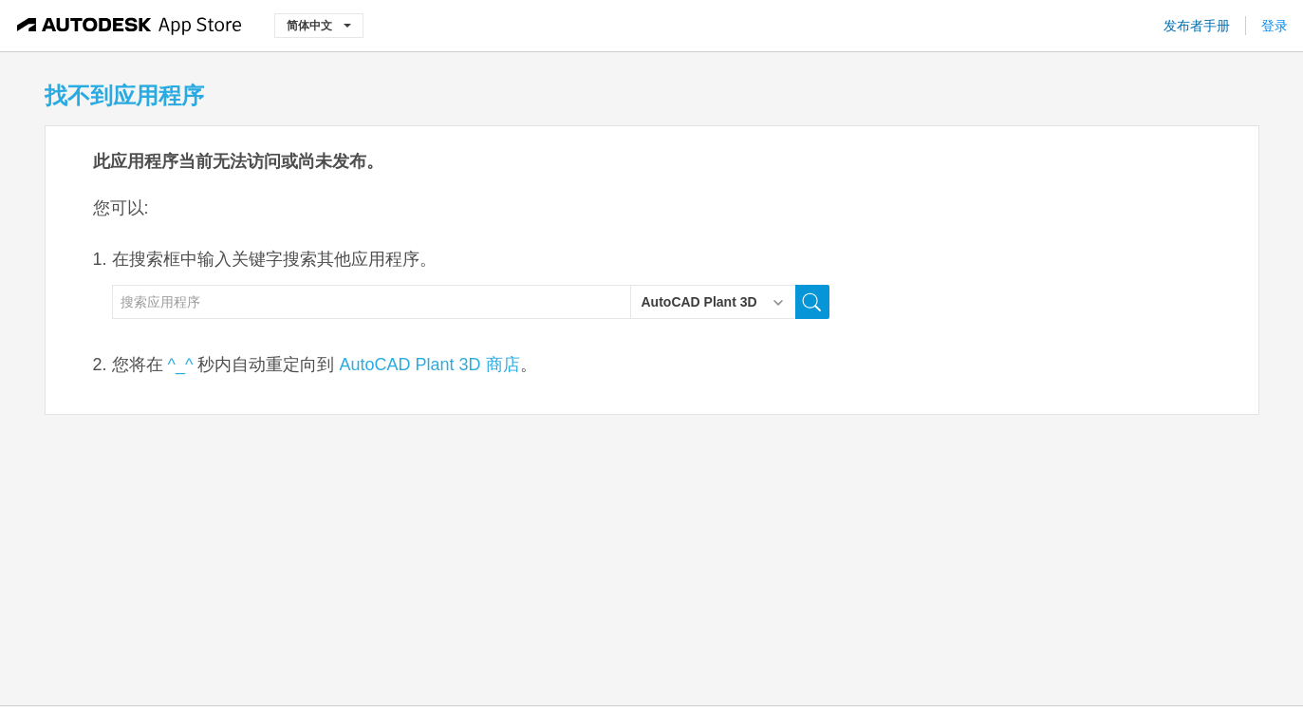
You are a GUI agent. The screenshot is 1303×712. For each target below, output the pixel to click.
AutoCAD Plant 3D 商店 (429, 364)
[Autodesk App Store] (129, 25)
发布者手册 (1196, 25)
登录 (1274, 25)
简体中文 (319, 25)
